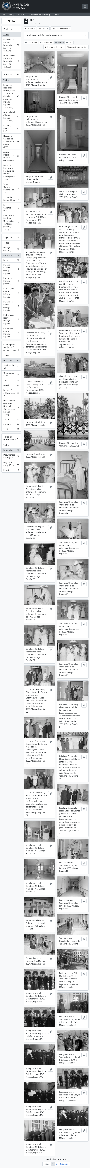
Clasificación (46, 42)
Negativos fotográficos (11, 464)
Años (11, 381)
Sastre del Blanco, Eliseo (11, 198)
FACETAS (11, 21)
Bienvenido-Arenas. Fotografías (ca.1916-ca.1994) (11, 45)
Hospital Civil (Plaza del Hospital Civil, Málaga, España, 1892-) (11, 407)
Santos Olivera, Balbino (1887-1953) (11, 188)
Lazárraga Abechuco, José (11, 128)
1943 (11, 429)
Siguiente (64, 1164)
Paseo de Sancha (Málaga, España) (11, 269)
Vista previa (31, 42)
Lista (69, 42)
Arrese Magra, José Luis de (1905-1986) (11, 156)
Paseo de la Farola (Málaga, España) (11, 306)
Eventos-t (11, 425)
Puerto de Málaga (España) (11, 281)
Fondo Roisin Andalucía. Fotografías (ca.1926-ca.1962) (11, 61)
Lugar (11, 261)
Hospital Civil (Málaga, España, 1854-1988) (11, 116)
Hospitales (11, 361)
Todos (6, 34)
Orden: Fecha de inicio (54, 47)
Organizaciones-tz (11, 374)
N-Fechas (11, 386)
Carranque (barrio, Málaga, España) (11, 332)
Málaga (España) (11, 249)
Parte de (7, 29)
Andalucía (11, 256)
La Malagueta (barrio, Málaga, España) (11, 292)
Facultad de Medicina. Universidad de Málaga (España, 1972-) (11, 222)
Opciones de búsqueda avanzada (44, 35)
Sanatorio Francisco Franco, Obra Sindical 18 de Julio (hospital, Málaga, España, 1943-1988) (11, 96)
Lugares (7, 237)
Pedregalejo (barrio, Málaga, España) (11, 319)
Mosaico (59, 42)
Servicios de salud (11, 366)
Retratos (11, 470)
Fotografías (11, 451)
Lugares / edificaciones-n (11, 393)
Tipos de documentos (10, 438)
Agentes (7, 74)
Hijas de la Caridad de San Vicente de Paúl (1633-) (11, 141)
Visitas (11, 420)
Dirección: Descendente (76, 47)
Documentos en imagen (11, 456)
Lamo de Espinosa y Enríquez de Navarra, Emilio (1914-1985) (11, 172)
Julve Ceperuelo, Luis (11, 208)
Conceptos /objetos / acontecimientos (12, 347)
